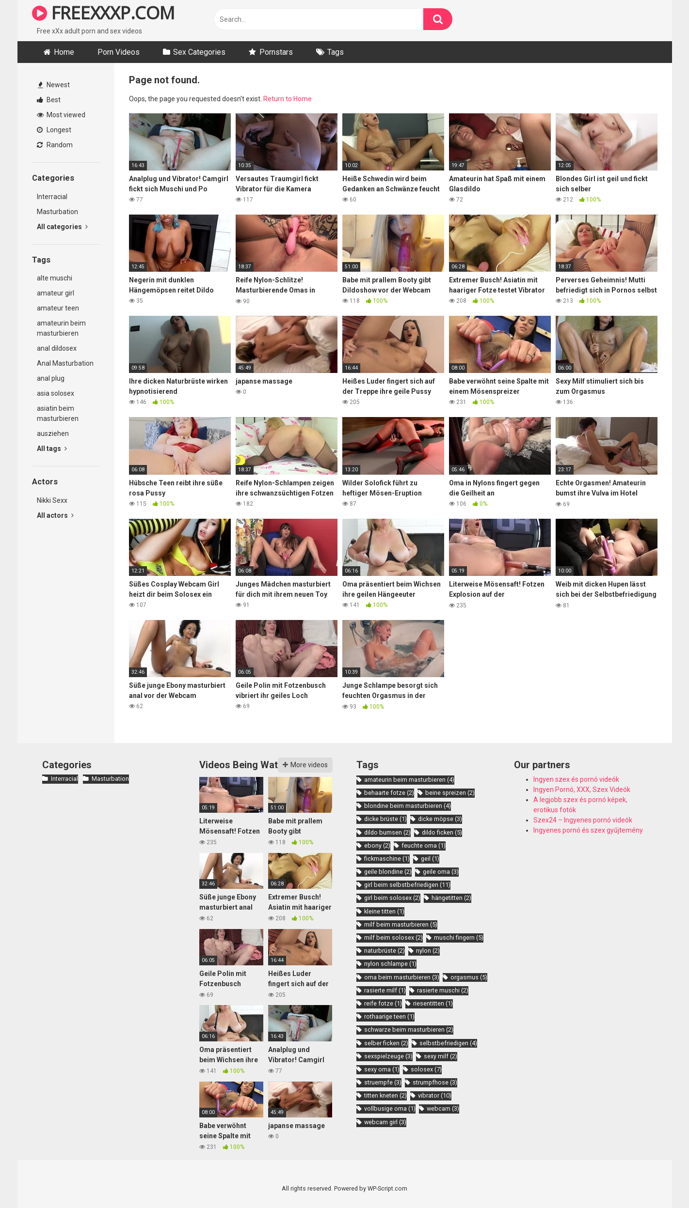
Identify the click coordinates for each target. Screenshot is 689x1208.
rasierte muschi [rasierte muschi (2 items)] (442, 990)
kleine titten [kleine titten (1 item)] (384, 911)
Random (55, 145)
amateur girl (55, 293)
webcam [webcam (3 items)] (443, 1108)
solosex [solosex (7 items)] (426, 1069)
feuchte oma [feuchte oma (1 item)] (423, 845)
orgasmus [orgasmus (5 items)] (468, 977)
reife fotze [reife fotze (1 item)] (383, 1003)
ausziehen (53, 433)
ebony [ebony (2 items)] (377, 845)
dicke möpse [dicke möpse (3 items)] (440, 818)
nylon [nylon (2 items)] (428, 950)
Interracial (52, 197)
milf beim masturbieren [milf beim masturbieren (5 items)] (400, 924)
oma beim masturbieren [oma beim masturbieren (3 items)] (401, 977)
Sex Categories (199, 52)
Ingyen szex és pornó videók (576, 779)
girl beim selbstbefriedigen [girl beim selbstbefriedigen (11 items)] (407, 884)
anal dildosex (57, 348)
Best (49, 100)
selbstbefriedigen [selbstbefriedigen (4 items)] (448, 1043)
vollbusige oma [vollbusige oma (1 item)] (390, 1108)
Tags (335, 52)
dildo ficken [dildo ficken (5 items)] (442, 832)
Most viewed (61, 115)
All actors (55, 515)
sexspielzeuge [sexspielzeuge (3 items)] (388, 1056)
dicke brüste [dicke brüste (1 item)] (385, 818)
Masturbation (57, 212)
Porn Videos (118, 52)
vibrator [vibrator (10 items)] (434, 1095)
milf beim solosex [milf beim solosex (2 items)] (393, 937)
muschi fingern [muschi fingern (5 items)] (458, 937)
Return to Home (287, 99)
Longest (54, 130)
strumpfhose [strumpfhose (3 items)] (435, 1082)
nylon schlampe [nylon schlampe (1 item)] (390, 963)
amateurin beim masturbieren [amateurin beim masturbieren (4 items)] (409, 779)
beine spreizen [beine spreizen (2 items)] (450, 792)
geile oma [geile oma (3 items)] (441, 871)
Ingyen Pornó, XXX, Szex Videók (581, 789)
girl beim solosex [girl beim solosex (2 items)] (392, 897)
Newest (54, 85)
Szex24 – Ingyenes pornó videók (582, 820)
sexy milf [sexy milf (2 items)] (440, 1056)
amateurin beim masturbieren (61, 328)
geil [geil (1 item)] (430, 858)
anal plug (50, 378)
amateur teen (58, 308)
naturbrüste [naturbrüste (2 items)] (384, 950)
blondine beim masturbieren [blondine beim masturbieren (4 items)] (407, 805)
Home (64, 52)
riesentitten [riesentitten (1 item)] (433, 1003)
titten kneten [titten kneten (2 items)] (385, 1095)
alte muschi (54, 278)
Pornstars (276, 52)
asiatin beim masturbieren (58, 413)
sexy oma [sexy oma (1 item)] (382, 1069)
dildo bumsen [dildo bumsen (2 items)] (387, 832)
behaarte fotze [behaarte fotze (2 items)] (389, 792)
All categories (62, 227)
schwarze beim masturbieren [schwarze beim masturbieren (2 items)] (408, 1029)
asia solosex (55, 393)
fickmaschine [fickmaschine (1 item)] (387, 858)
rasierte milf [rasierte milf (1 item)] (385, 990)
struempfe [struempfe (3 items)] (382, 1082)
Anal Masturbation (65, 363)
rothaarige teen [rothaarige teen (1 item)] (389, 1016)
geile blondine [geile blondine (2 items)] (388, 871)
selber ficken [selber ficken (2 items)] (386, 1043)
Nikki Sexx (52, 500)
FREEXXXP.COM (103, 13)
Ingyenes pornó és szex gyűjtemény (588, 830)
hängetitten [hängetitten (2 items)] (451, 897)
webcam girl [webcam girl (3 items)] (385, 1122)
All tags (52, 448)
